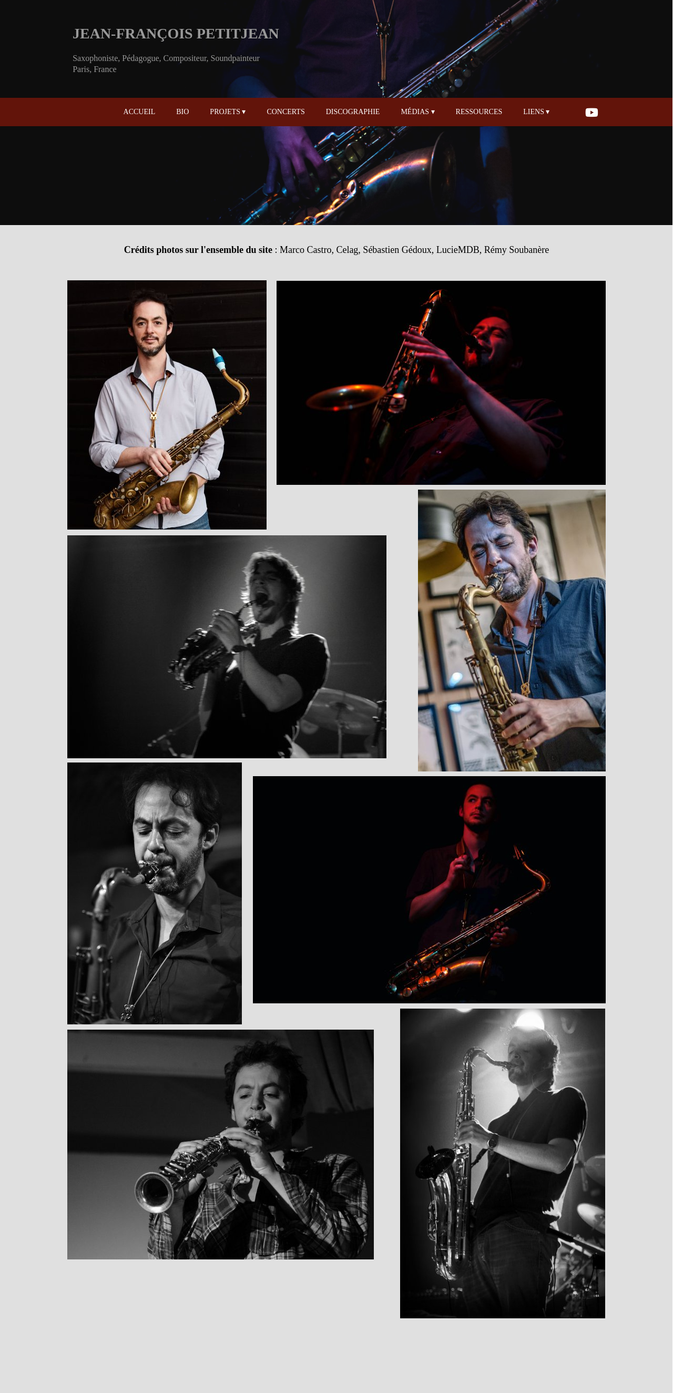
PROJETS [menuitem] (228, 112)
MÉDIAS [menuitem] (417, 112)
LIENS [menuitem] (536, 112)
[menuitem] (165, 112)
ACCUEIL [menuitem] (140, 112)
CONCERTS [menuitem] (285, 112)
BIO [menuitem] (182, 112)
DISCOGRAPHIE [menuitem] (353, 112)
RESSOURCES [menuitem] (479, 112)
